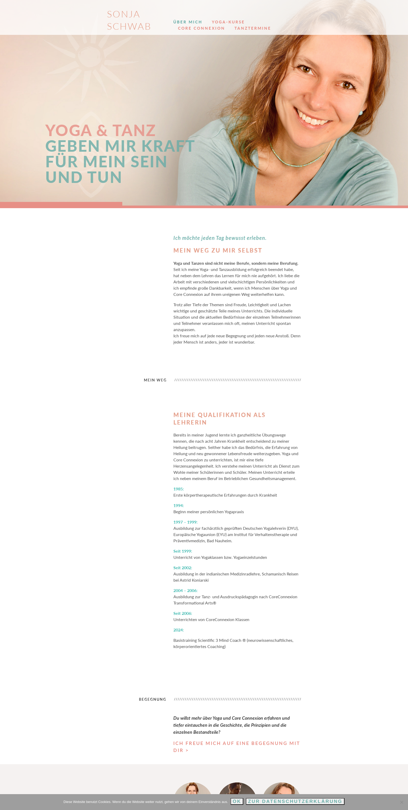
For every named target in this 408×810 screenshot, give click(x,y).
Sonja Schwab (85, 14)
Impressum (317, 788)
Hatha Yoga (186, 751)
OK (237, 801)
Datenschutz (348, 788)
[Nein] (401, 802)
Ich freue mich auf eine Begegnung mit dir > (225, 660)
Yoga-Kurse (207, 16)
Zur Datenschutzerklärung (295, 801)
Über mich (167, 16)
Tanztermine (308, 16)
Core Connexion (257, 16)
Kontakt (340, 16)
